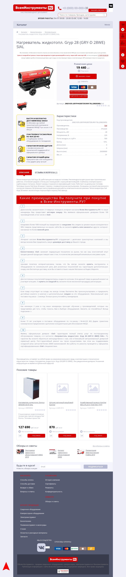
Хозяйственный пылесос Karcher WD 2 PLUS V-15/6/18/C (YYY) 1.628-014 (93, 404)
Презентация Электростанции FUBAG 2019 (92, 452)
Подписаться (95, 466)
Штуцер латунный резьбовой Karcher (61, 403)
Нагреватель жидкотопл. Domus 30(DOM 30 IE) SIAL (31, 403)
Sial (105, 125)
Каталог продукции (29, 505)
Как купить (25, 476)
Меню (107, 24)
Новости (49, 497)
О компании (51, 476)
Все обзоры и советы (101, 446)
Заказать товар (83, 76)
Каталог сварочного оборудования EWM (64, 453)
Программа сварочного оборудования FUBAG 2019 (34, 453)
